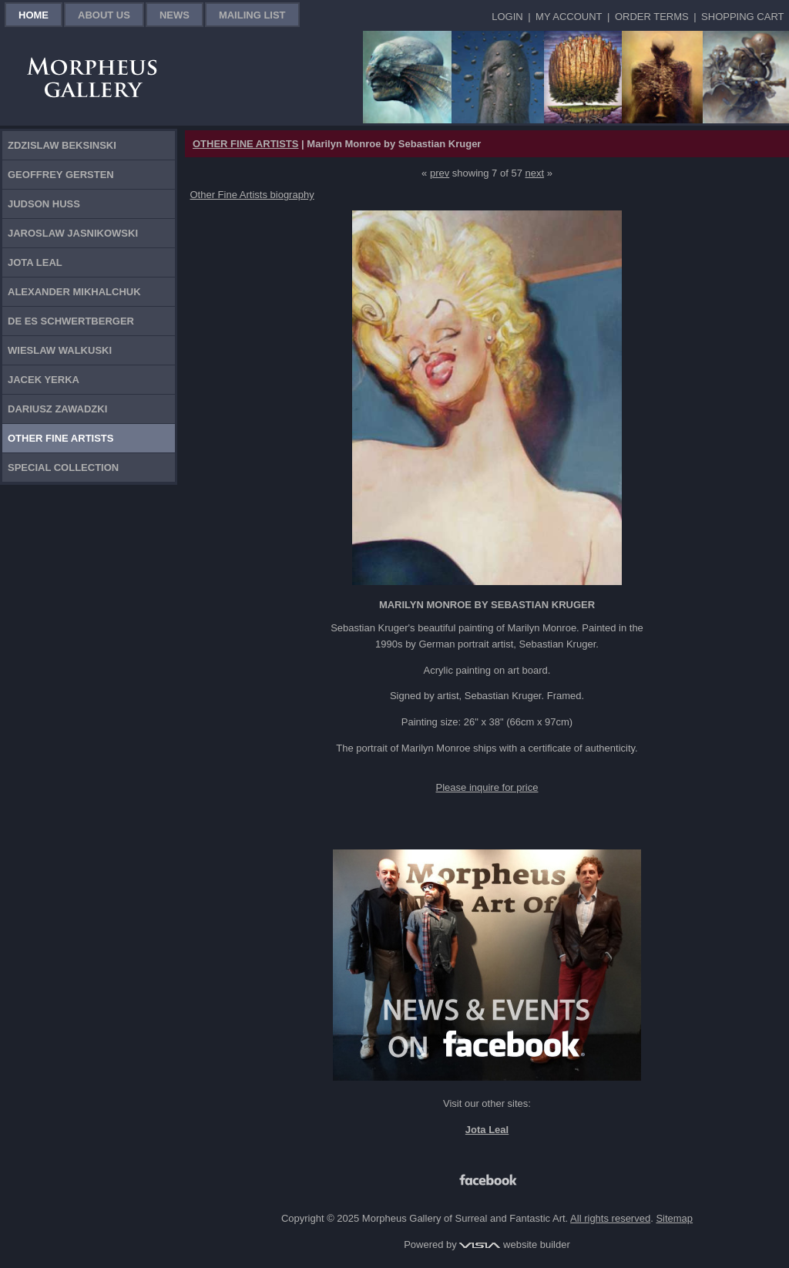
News (174, 15)
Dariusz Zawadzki (57, 409)
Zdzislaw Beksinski (62, 145)
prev (439, 173)
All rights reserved (610, 1218)
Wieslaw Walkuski (60, 350)
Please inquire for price (487, 787)
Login (507, 16)
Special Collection (63, 467)
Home (33, 15)
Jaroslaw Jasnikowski (73, 233)
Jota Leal (35, 262)
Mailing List (252, 15)
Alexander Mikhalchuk (74, 292)
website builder (514, 1244)
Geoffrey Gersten (61, 174)
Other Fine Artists (60, 438)
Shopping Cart (742, 16)
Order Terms (652, 16)
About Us (104, 15)
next (535, 173)
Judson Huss (44, 204)
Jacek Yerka (43, 379)
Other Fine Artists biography (252, 194)
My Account (569, 16)
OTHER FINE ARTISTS (245, 144)
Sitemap (674, 1218)
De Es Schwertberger (71, 321)
